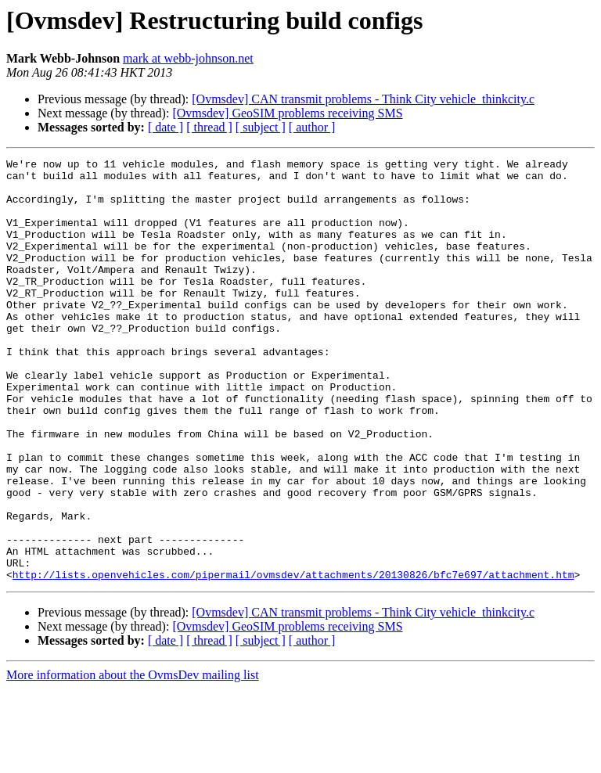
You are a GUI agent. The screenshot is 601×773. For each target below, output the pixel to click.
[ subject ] (261, 127)
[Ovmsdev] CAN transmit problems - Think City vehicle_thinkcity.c (363, 99)
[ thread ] (209, 127)
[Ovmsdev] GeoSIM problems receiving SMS (287, 113)
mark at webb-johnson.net (188, 58)
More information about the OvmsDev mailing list (132, 759)
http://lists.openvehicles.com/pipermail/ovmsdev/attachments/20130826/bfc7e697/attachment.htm (293, 659)
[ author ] (312, 127)
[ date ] (165, 127)
